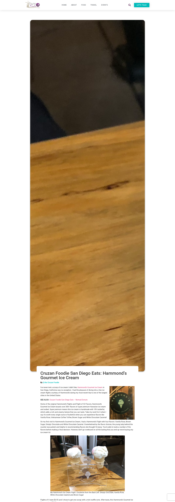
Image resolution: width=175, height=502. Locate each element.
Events (104, 5)
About (74, 5)
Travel (93, 5)
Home (64, 5)
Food (83, 5)
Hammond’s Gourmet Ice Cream (89, 387)
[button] (129, 5)
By (41, 382)
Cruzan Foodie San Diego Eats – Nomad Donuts (69, 400)
